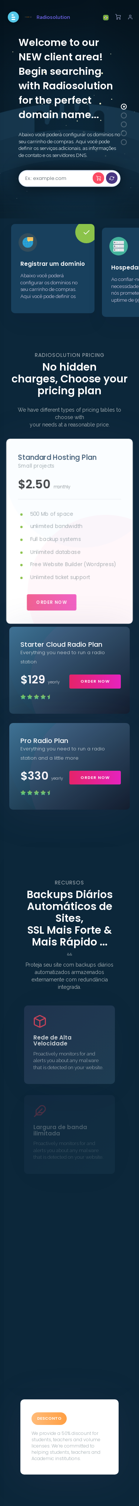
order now (52, 601)
